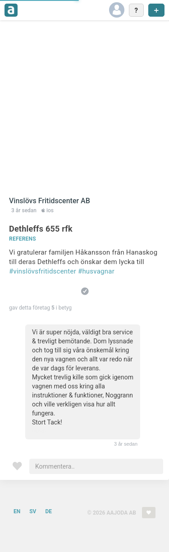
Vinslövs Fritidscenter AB (49, 200)
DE (48, 511)
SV (32, 511)
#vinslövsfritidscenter (42, 271)
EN (17, 511)
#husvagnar (96, 271)
